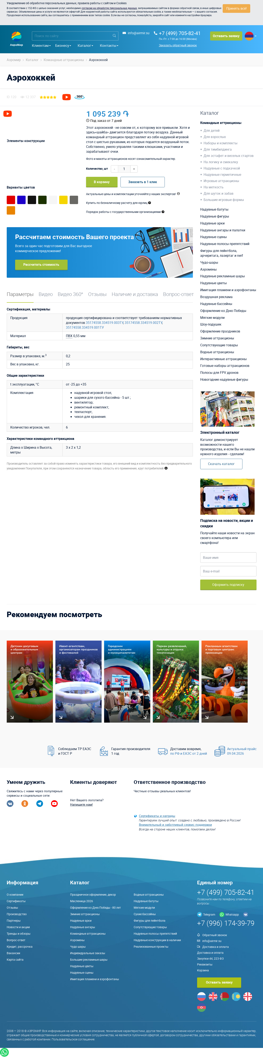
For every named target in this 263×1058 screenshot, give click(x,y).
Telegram (209, 914)
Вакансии (13, 953)
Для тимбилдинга (218, 149)
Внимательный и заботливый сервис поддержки (175, 824)
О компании (15, 894)
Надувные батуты (214, 209)
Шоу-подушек (210, 324)
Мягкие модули (212, 317)
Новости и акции (18, 927)
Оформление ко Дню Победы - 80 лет (95, 907)
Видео (46, 294)
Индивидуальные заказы (87, 953)
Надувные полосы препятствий (224, 243)
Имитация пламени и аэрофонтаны (228, 290)
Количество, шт (97, 169)
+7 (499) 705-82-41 (180, 33)
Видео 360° (70, 294)
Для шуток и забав (218, 193)
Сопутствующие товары (219, 345)
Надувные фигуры (214, 216)
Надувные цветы (213, 283)
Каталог (85, 45)
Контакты (109, 45)
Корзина (203, 970)
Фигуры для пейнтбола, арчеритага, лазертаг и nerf (221, 253)
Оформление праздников (220, 331)
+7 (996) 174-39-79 (225, 923)
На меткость (214, 187)
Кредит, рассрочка (20, 947)
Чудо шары (78, 947)
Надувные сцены (213, 237)
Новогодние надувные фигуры (224, 379)
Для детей (212, 130)
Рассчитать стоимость (41, 264)
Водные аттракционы (217, 352)
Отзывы (97, 294)
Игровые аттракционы (221, 181)
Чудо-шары (209, 262)
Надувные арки (212, 223)
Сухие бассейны (145, 914)
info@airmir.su (138, 33)
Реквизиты (204, 964)
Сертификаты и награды (157, 816)
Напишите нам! (81, 804)
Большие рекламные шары (88, 960)
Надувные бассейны (216, 303)
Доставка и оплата (215, 947)
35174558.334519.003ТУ (104, 322)
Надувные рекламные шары (222, 276)
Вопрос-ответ (178, 294)
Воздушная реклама (216, 296)
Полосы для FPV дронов (219, 372)
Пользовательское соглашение (73, 1039)
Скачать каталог (221, 463)
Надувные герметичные (222, 174)
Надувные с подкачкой (222, 168)
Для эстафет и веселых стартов (229, 155)
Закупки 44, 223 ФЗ (210, 958)
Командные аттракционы (220, 122)
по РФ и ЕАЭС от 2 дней (188, 753)
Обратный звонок (214, 935)
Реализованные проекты (151, 947)
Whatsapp (232, 914)
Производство (17, 914)
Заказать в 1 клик (142, 182)
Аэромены (208, 269)
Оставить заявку (226, 36)
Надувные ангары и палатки (222, 230)
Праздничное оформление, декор (93, 894)
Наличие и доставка (135, 294)
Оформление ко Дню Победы (223, 310)
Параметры (20, 294)
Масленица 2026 (81, 901)
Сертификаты (16, 901)
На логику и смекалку (221, 162)
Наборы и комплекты (220, 143)
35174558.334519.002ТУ (143, 322)
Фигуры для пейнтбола (149, 920)
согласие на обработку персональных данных (109, 8)
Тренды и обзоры (18, 934)
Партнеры (14, 920)
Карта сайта (15, 960)
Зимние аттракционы (217, 338)
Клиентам (41, 45)
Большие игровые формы (224, 199)
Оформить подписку (228, 584)
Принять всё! (236, 8)
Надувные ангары (82, 927)
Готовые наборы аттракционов (224, 365)
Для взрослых (215, 136)
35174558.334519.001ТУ (85, 327)
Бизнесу (63, 45)
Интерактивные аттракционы (223, 359)
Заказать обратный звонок (178, 45)
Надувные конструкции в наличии (157, 940)
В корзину (102, 182)
